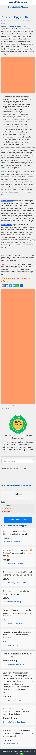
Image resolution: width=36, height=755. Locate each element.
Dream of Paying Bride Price (13, 664)
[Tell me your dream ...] (17, 461)
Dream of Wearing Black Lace (14, 722)
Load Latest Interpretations (18, 520)
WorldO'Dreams (18, 2)
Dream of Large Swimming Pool (14, 700)
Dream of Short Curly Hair (12, 623)
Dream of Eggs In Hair (15, 17)
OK (21, 753)
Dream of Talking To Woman (13, 564)
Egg (10, 406)
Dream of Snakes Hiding (12, 602)
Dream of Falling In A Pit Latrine (14, 583)
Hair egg (7, 408)
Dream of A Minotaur (10, 645)
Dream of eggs (7, 201)
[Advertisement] (18, 75)
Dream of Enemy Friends (12, 744)
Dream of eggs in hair (17, 26)
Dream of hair (6, 225)
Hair (13, 406)
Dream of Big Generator (11, 542)
